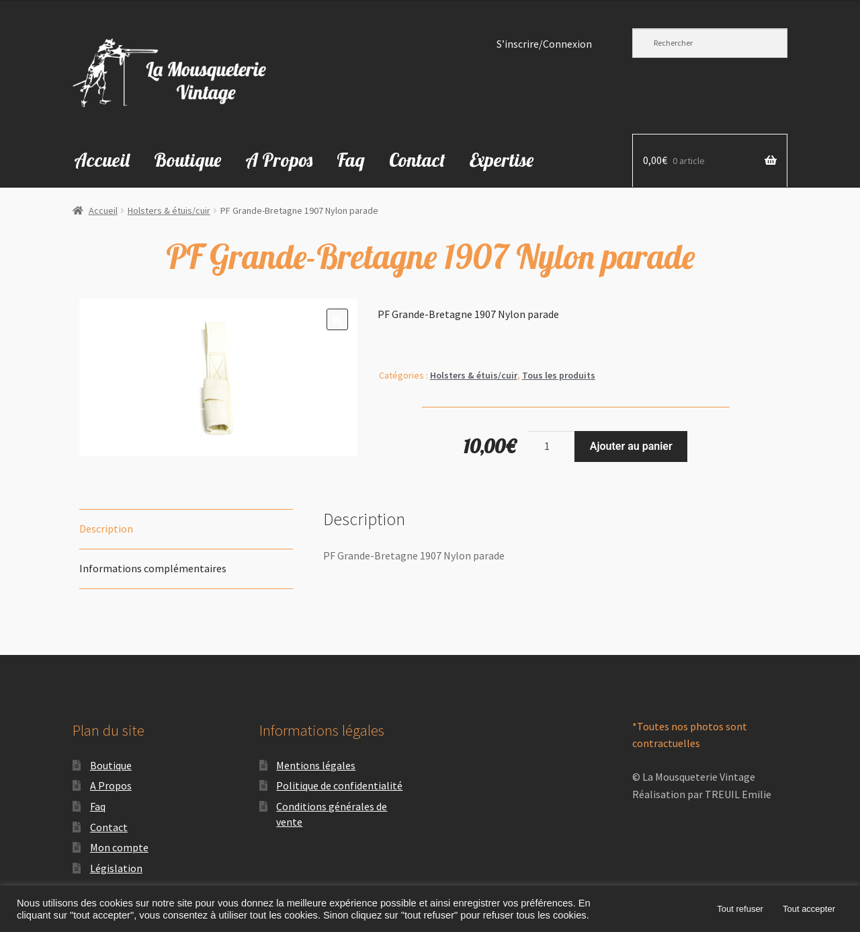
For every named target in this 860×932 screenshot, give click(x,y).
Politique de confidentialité (339, 785)
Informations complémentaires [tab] (152, 568)
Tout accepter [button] (809, 909)
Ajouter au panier (631, 446)
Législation (116, 868)
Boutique (187, 159)
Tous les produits (558, 375)
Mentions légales (315, 765)
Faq (351, 159)
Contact (417, 159)
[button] (337, 319)
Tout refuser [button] (740, 909)
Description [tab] (106, 528)
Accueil (102, 159)
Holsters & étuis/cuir (169, 210)
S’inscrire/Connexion (544, 44)
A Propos (278, 159)
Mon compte (119, 847)
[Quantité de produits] (551, 446)
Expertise (501, 159)
